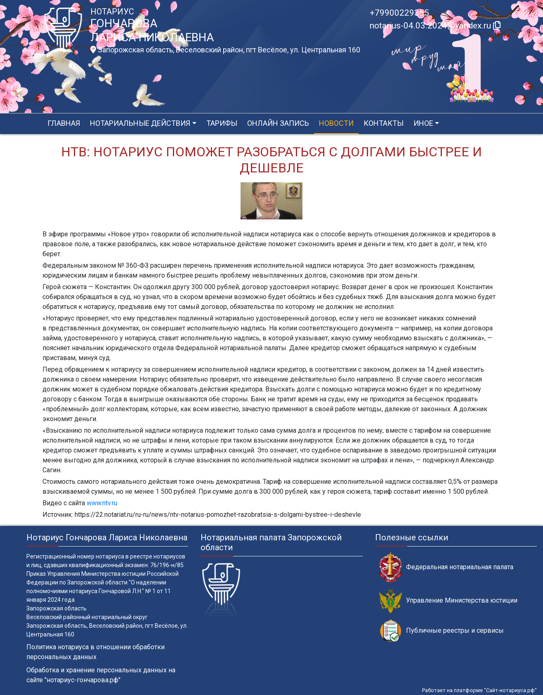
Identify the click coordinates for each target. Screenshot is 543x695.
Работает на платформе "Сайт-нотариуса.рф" (479, 690)
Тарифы (221, 123)
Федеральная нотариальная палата (446, 567)
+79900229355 (399, 13)
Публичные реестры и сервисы (441, 631)
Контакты (384, 123)
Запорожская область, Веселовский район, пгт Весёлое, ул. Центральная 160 (225, 50)
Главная (63, 123)
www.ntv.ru (102, 503)
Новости (336, 123)
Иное (423, 123)
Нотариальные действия (140, 123)
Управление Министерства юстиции (448, 601)
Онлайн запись (278, 123)
